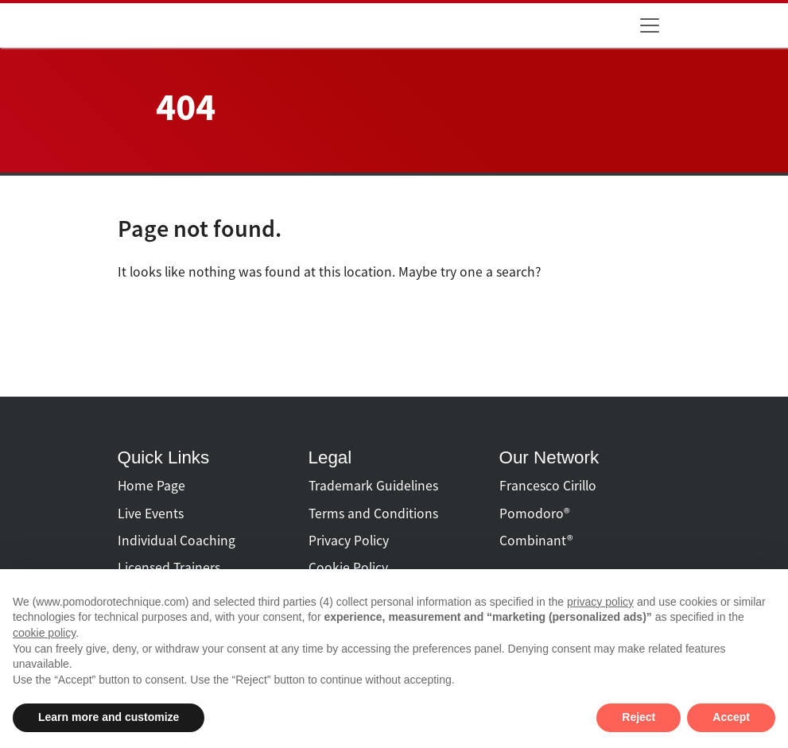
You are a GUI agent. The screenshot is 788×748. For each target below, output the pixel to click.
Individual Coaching (176, 540)
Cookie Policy (348, 567)
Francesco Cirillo (547, 485)
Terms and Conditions (373, 513)
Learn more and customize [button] (108, 717)
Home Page (151, 485)
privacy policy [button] (600, 601)
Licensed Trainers (169, 567)
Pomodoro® (534, 513)
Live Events (151, 513)
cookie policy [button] (44, 632)
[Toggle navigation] (649, 25)
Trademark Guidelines (373, 485)
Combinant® (536, 540)
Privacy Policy (349, 540)
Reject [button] (638, 717)
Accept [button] (731, 717)
